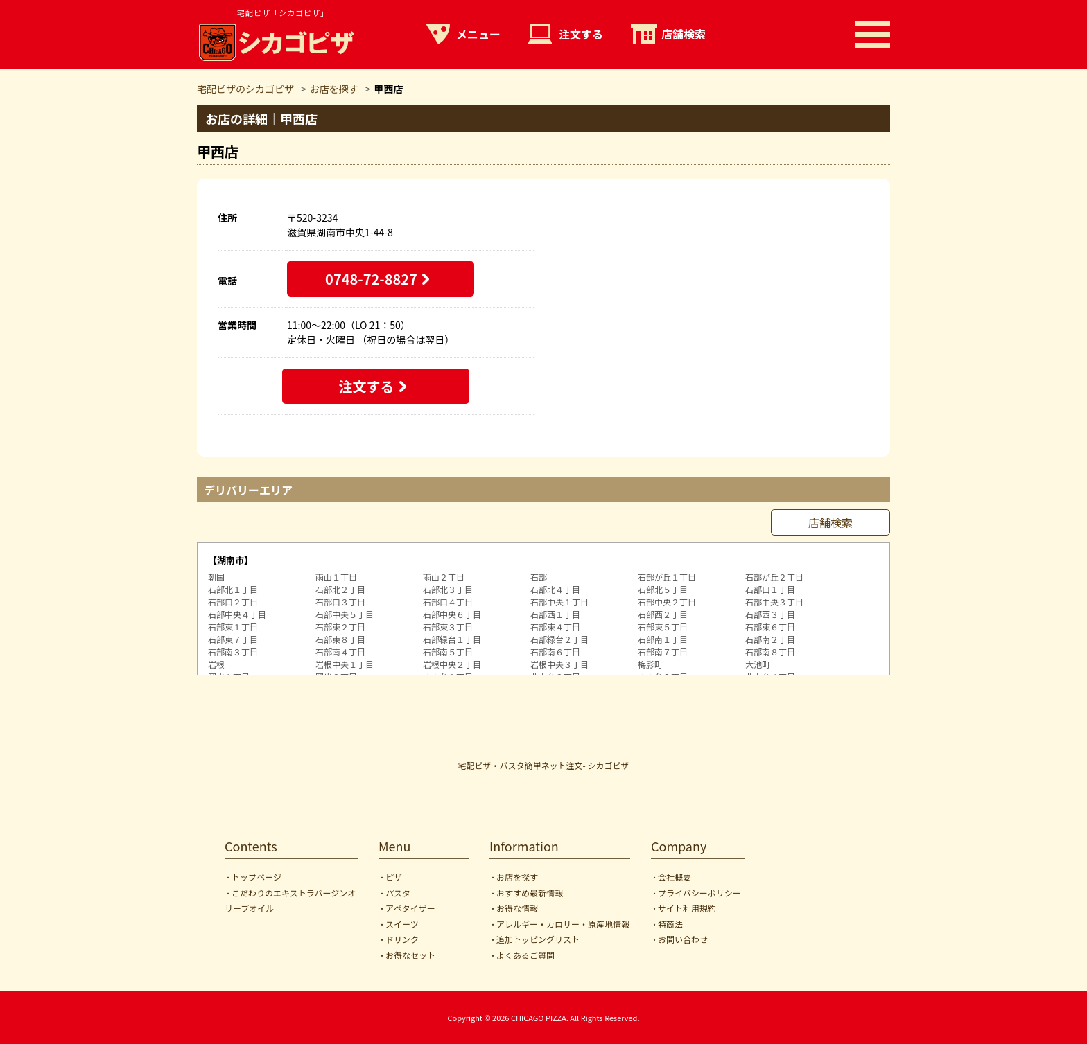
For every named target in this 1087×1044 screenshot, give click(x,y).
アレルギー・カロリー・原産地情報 (562, 924)
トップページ (256, 877)
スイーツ (402, 924)
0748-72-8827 (371, 279)
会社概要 (674, 877)
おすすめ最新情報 (529, 893)
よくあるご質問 (525, 955)
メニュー (478, 34)
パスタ (397, 893)
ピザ (393, 877)
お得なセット (410, 955)
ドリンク (402, 939)
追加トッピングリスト (538, 939)
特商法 (670, 924)
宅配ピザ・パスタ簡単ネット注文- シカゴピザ (543, 765)
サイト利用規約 (687, 908)
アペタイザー (410, 908)
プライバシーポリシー (699, 893)
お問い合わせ (683, 939)
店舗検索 (683, 34)
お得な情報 (517, 908)
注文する (581, 34)
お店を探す (517, 877)
